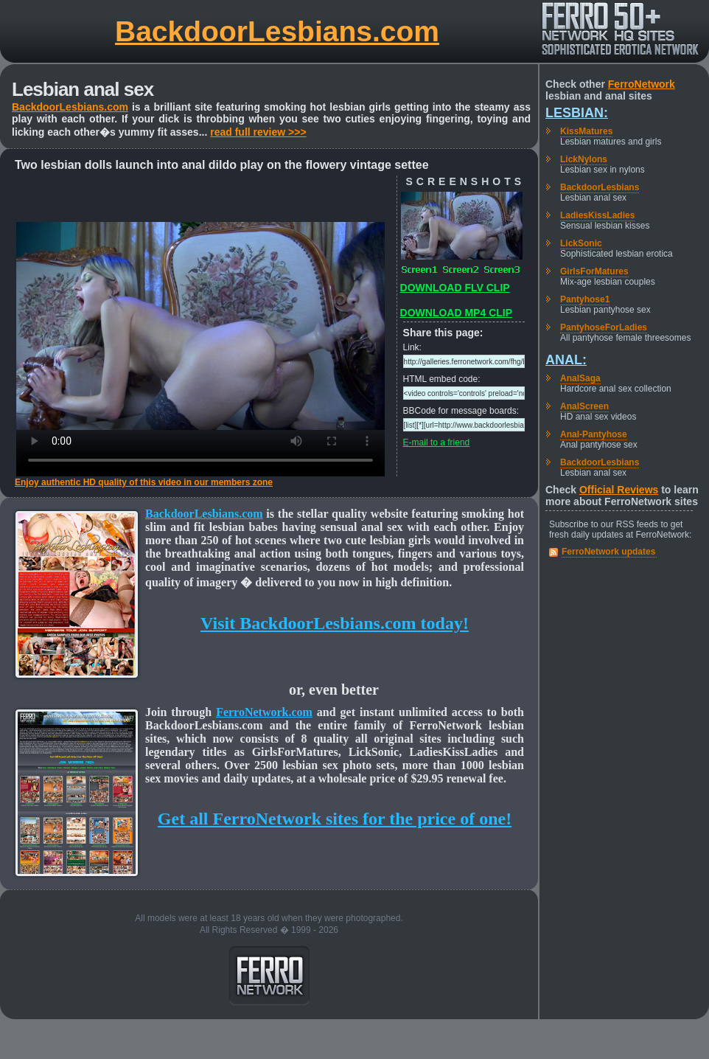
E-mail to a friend (436, 442)
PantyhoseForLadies (603, 327)
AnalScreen (584, 406)
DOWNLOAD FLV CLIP (455, 288)
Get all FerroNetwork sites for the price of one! (334, 818)
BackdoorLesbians (599, 187)
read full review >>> (258, 132)
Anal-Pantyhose (593, 434)
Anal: (566, 360)
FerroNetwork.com (264, 712)
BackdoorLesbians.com (277, 31)
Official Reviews (618, 490)
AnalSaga (580, 378)
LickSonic (581, 243)
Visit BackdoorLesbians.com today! (334, 623)
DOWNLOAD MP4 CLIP (456, 313)
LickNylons (583, 159)
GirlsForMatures (594, 271)
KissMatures (586, 131)
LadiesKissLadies (597, 215)
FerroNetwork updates (608, 551)
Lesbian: (576, 112)
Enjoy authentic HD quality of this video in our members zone (144, 482)
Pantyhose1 (585, 299)
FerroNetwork (641, 84)
